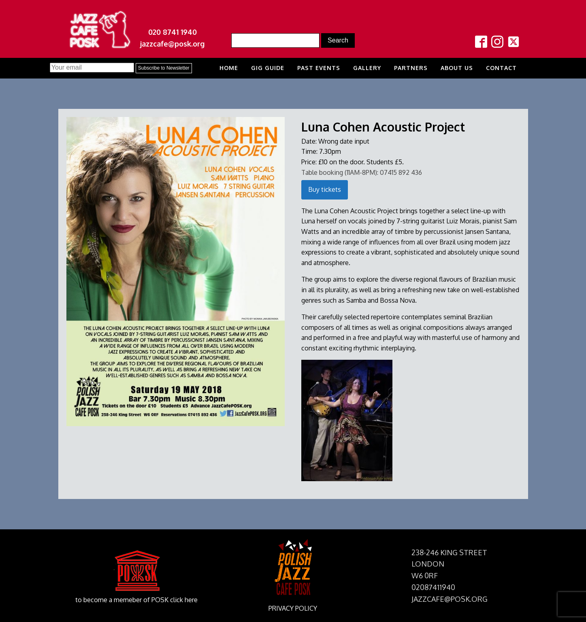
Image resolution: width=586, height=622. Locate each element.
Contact (501, 67)
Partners (411, 67)
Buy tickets (324, 189)
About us (457, 67)
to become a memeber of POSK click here (136, 600)
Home (228, 67)
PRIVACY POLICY (292, 608)
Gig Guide (267, 67)
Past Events (318, 67)
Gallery (367, 67)
